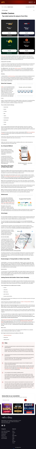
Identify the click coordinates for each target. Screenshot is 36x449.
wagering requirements (7, 335)
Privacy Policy (18, 447)
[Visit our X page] (4, 415)
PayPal (21, 368)
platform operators (18, 68)
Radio (13, 426)
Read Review (9, 35)
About (13, 420)
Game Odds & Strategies (5, 420)
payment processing (11, 76)
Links (13, 423)
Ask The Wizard (4, 428)
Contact (13, 422)
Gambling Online (4, 426)
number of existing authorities (26, 301)
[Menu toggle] (34, 2)
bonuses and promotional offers (8, 319)
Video (13, 428)
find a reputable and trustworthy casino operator (12, 176)
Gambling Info (3, 423)
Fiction (13, 432)
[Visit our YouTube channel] (2, 415)
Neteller (18, 368)
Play (9, 33)
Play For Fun (3, 425)
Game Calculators (4, 422)
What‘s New (14, 425)
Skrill (25, 368)
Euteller (2, 86)
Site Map (13, 431)
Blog (13, 429)
